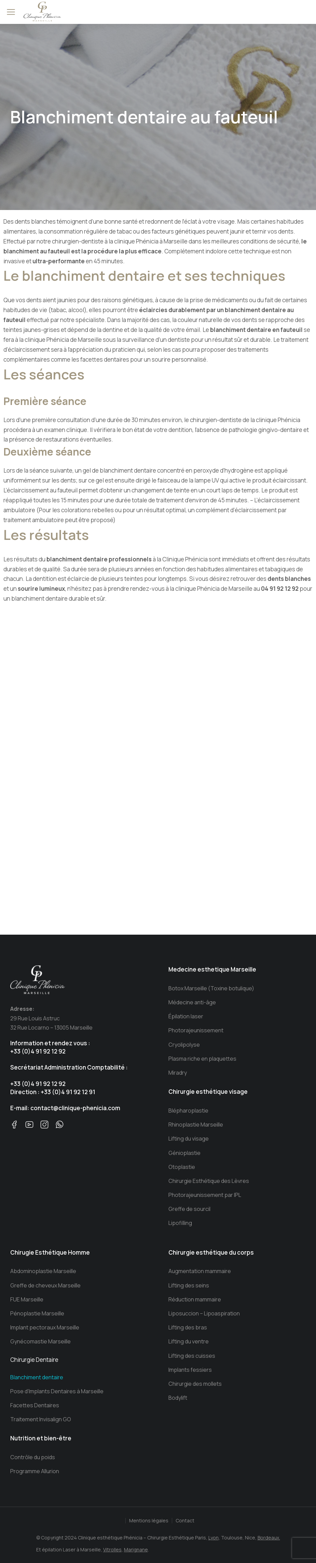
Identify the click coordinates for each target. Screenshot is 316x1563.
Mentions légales (148, 1520)
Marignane (136, 1549)
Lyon (213, 1537)
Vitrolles (112, 1549)
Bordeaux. (269, 1537)
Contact (185, 1520)
